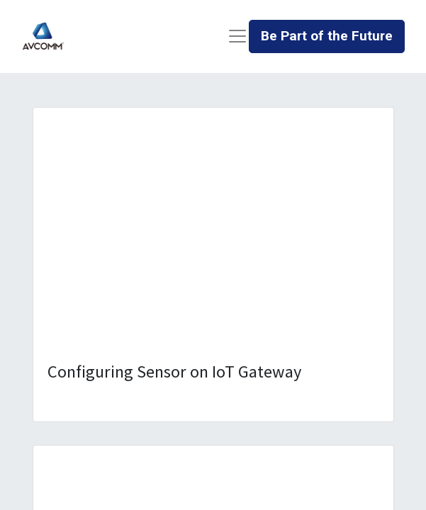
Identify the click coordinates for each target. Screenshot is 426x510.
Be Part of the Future (327, 36)
